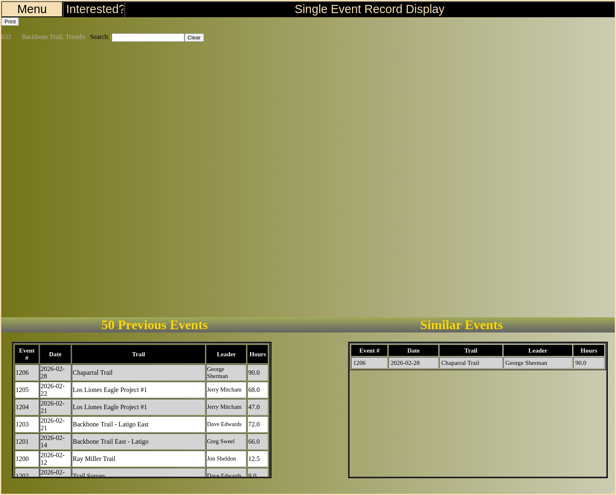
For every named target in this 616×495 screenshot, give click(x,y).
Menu (32, 9)
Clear (194, 37)
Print (10, 21)
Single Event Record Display (370, 9)
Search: (100, 36)
